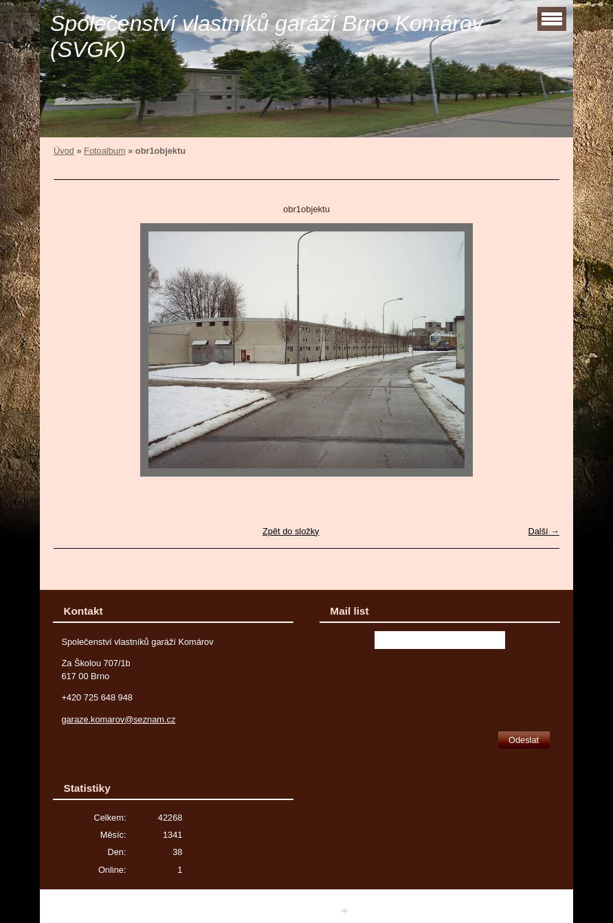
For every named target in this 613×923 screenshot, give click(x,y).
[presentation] (439, 686)
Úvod (64, 151)
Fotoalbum (104, 151)
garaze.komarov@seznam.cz (118, 719)
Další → (543, 531)
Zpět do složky (291, 531)
